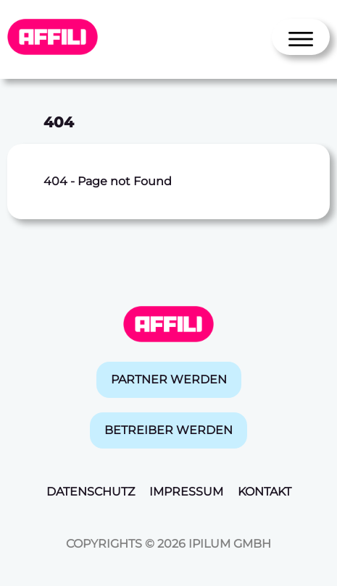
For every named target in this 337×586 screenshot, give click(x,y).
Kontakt (264, 491)
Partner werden (169, 379)
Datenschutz (90, 491)
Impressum (186, 491)
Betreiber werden (168, 430)
